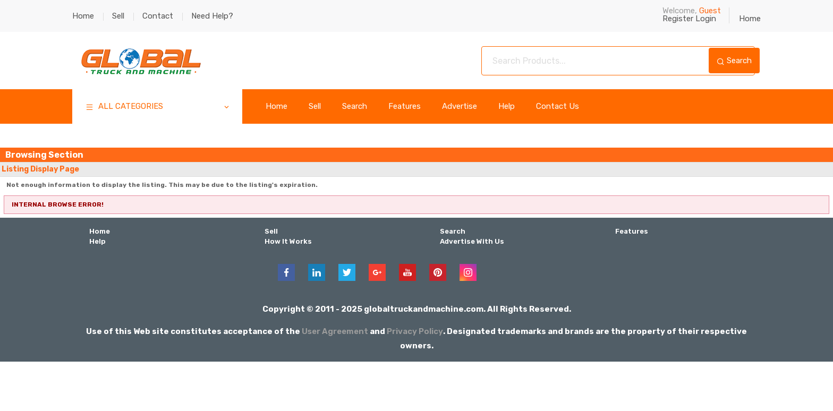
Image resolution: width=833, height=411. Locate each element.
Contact (157, 16)
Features (404, 106)
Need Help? (212, 16)
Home (83, 16)
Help (506, 106)
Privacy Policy (416, 330)
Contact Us (557, 106)
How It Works (287, 240)
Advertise (459, 106)
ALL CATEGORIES (158, 107)
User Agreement (334, 330)
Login (705, 18)
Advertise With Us (471, 240)
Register (677, 18)
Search (734, 60)
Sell (118, 16)
